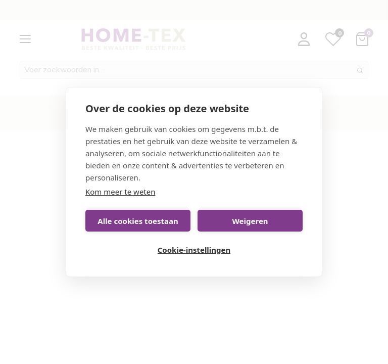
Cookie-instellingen (194, 250)
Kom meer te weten (120, 192)
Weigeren (250, 221)
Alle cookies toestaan (138, 221)
